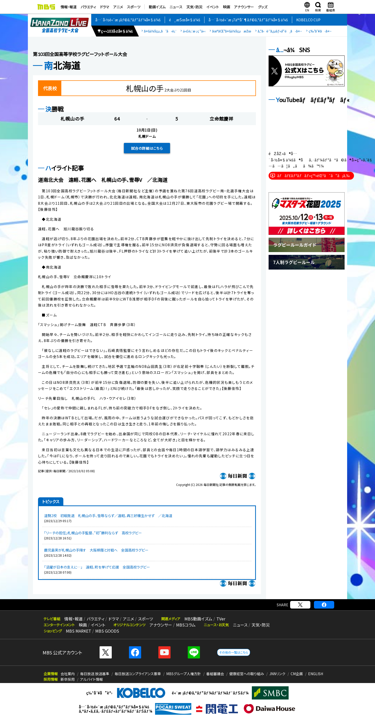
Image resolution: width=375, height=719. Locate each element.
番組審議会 (215, 673)
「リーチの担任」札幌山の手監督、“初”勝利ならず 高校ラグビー (93, 532)
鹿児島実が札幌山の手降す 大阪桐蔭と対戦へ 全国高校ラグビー (96, 550)
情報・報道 (69, 6)
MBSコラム (186, 625)
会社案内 (68, 673)
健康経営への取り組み (246, 673)
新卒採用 (68, 679)
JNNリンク (277, 673)
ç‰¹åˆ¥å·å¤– (320, 31)
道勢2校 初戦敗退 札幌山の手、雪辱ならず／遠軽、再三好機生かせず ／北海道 (108, 515)
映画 (226, 6)
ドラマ (104, 6)
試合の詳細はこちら (147, 148)
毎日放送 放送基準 (94, 673)
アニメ (118, 6)
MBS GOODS (107, 631)
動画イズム (157, 6)
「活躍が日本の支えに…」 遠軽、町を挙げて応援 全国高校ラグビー (97, 567)
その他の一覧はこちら (233, 652)
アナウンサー (244, 6)
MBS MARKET (78, 631)
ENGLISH (315, 673)
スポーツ (133, 6)
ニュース (176, 6)
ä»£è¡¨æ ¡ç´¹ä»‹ (194, 31)
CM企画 (297, 673)
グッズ (262, 6)
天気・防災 (194, 6)
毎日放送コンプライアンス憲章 (138, 673)
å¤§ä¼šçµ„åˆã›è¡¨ (160, 31)
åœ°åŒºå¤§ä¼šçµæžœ (231, 31)
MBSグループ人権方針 (183, 673)
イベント (213, 6)
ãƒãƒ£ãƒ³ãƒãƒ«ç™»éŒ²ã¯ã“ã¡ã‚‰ (313, 175)
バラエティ (88, 6)
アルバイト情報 (91, 679)
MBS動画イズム (198, 619)
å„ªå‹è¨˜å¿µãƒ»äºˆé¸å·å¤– (280, 31)
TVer (220, 619)
